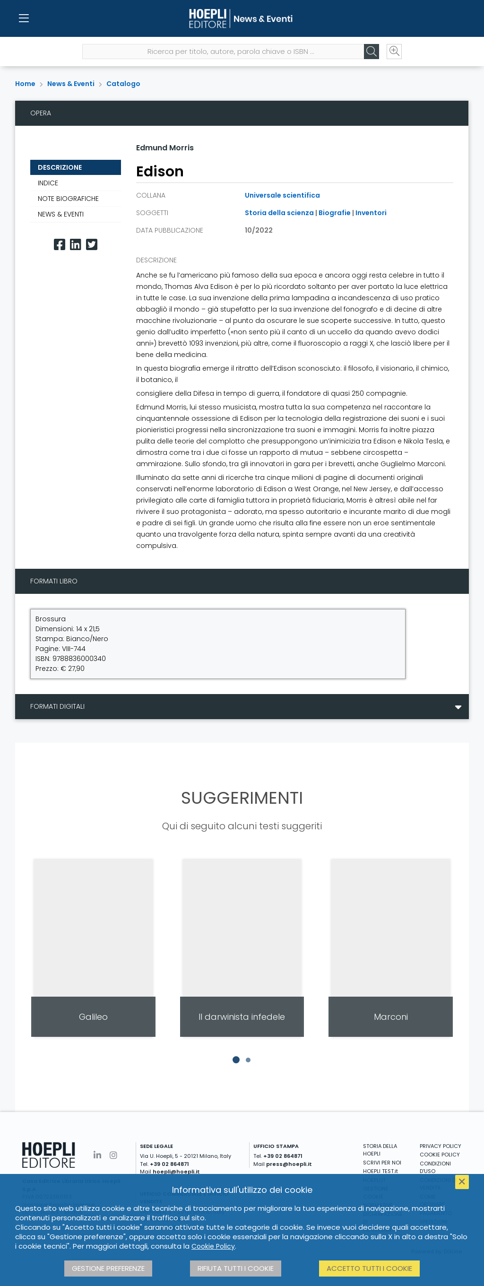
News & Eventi (71, 83)
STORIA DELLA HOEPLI (380, 1150)
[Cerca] (370, 52)
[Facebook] (59, 244)
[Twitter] (91, 244)
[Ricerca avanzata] (393, 52)
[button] (236, 1060)
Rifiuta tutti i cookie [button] (236, 1268)
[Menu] (23, 18)
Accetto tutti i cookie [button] (369, 1268)
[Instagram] (113, 1155)
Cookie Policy (213, 1246)
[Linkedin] (75, 244)
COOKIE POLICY (440, 1154)
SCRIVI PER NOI (382, 1162)
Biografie (335, 212)
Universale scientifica (282, 195)
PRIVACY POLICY (440, 1146)
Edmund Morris (165, 147)
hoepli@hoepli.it (176, 1171)
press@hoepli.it (289, 1164)
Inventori (371, 212)
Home (25, 83)
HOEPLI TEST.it (380, 1171)
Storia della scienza (279, 212)
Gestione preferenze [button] (108, 1268)
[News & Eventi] (242, 18)
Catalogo (123, 83)
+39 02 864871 (169, 1164)
